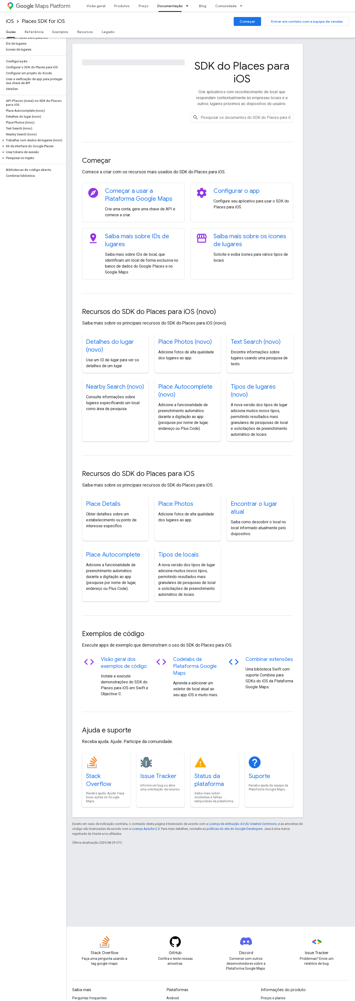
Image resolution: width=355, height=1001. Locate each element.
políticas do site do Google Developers (235, 829)
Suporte (259, 776)
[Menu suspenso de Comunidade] (242, 6)
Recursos (85, 32)
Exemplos (60, 32)
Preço (143, 6)
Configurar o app (236, 191)
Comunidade (226, 6)
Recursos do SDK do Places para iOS (138, 473)
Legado (108, 32)
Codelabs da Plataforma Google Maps (195, 666)
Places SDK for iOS (43, 21)
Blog (202, 6)
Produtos (122, 6)
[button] (32, 140)
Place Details (103, 504)
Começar (247, 21)
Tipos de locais (178, 554)
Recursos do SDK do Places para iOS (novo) (149, 311)
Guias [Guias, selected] (11, 32)
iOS (10, 21)
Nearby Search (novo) (115, 386)
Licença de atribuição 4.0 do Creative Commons (243, 824)
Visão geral (96, 6)
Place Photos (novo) (185, 342)
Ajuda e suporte (106, 730)
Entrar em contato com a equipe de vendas (307, 21)
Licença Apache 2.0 (146, 829)
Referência (34, 32)
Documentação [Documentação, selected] (170, 6)
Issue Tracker (158, 776)
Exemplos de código (113, 633)
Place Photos (175, 504)
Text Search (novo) (256, 342)
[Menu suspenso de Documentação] (189, 6)
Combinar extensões (269, 659)
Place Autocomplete (113, 554)
